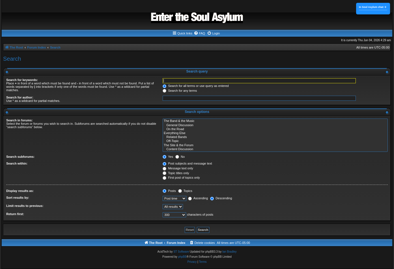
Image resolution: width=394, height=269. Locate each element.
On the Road (275, 129)
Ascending (198, 198)
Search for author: (19, 97)
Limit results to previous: (24, 205)
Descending (221, 198)
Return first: (15, 214)
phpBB (182, 256)
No (180, 156)
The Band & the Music (275, 121)
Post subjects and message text (187, 163)
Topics (185, 191)
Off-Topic (275, 141)
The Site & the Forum (275, 145)
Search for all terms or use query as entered (196, 86)
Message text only (178, 168)
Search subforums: (20, 156)
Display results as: (20, 191)
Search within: (16, 163)
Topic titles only (176, 173)
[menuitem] (199, 33)
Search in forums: (19, 120)
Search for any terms (180, 90)
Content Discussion (275, 149)
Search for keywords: (22, 80)
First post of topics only (181, 177)
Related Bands (275, 137)
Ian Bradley (229, 251)
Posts (169, 191)
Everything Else (275, 133)
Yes (168, 156)
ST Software (181, 251)
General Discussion (275, 125)
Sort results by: (17, 197)
